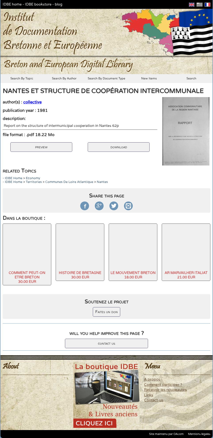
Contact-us (153, 400)
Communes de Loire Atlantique (69, 182)
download (118, 147)
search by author (64, 78)
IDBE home (12, 4)
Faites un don (106, 312)
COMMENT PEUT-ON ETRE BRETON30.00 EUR (27, 277)
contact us (106, 343)
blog (58, 4)
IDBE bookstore (38, 4)
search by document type (106, 78)
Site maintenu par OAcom (166, 434)
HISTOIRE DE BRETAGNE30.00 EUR (80, 275)
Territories (34, 182)
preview (41, 147)
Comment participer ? (163, 385)
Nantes (102, 182)
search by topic (21, 78)
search (191, 78)
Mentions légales (199, 434)
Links (148, 395)
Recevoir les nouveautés (165, 390)
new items (149, 78)
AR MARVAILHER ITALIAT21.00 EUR (186, 275)
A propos (152, 379)
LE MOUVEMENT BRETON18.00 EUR (133, 275)
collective (32, 102)
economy (33, 178)
